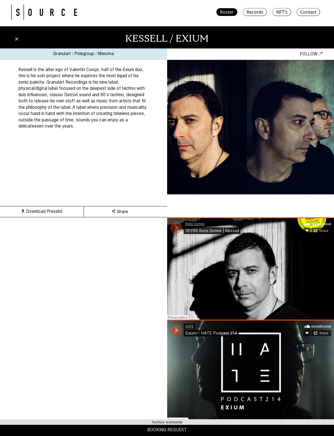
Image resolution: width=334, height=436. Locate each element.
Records (255, 12)
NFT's (281, 12)
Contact (308, 12)
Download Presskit (42, 211)
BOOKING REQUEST (167, 429)
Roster (227, 12)
